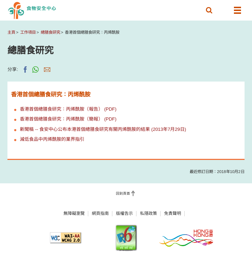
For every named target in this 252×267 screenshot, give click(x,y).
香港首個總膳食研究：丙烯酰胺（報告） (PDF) (68, 109)
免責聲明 (172, 213)
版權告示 (124, 213)
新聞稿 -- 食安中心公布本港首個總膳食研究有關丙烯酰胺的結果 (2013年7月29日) (103, 129)
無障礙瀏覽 (74, 213)
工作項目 (28, 32)
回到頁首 (123, 193)
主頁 (11, 32)
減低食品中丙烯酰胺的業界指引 (52, 139)
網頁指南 (100, 213)
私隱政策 (148, 213)
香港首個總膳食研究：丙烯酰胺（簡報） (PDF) (68, 119)
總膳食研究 (50, 32)
